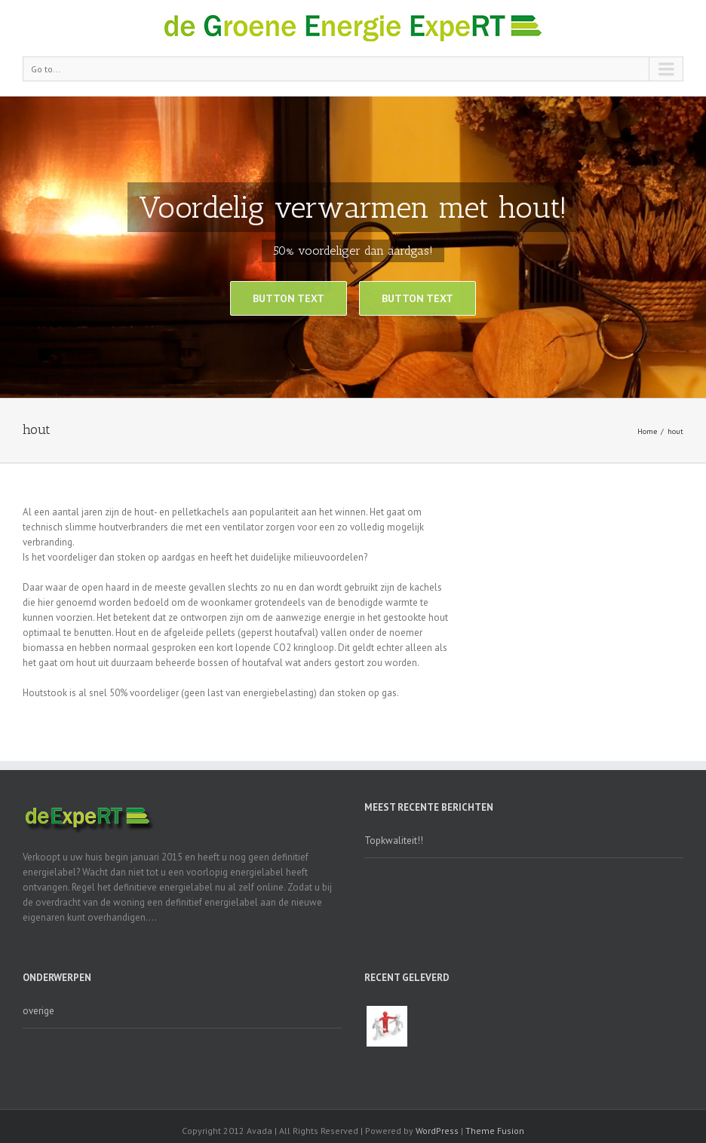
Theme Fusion (494, 1130)
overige (38, 1010)
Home (647, 431)
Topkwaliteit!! (393, 840)
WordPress (437, 1130)
